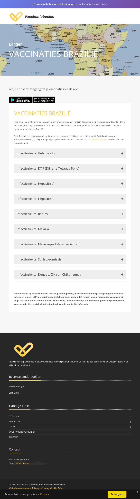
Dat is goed (117, 494)
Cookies (44, 494)
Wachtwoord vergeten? (22, 432)
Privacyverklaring (40, 488)
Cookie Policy (57, 488)
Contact (13, 437)
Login (12, 427)
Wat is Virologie (16, 386)
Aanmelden (15, 422)
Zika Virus (14, 393)
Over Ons (14, 416)
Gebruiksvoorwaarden (20, 488)
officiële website (99, 139)
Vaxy (70, 4)
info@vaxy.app (23, 463)
